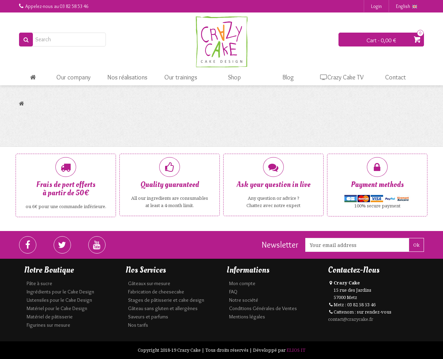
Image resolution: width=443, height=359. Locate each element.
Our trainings (180, 77)
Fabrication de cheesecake (156, 292)
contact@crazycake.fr (350, 319)
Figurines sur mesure (48, 325)
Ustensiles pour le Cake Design (59, 300)
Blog (288, 77)
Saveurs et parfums (148, 317)
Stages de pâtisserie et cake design (166, 300)
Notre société (243, 300)
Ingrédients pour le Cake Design (60, 292)
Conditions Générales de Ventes (263, 308)
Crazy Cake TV (342, 77)
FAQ (233, 292)
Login (376, 6)
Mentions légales (247, 317)
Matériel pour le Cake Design (57, 308)
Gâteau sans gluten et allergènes (163, 308)
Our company (73, 77)
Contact (395, 77)
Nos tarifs (138, 325)
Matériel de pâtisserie (50, 317)
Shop (234, 77)
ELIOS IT (296, 350)
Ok (416, 245)
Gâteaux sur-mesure (149, 283)
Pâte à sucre (39, 283)
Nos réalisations (127, 77)
